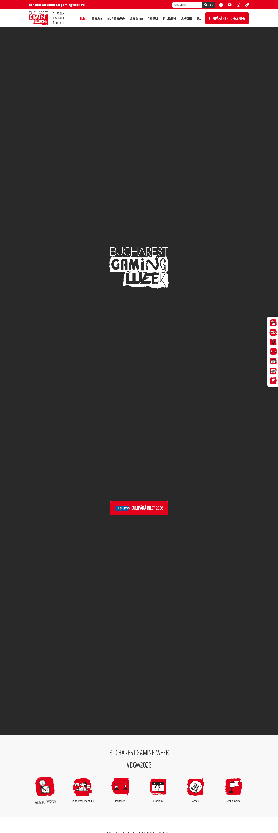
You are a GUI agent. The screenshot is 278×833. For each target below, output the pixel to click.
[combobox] (187, 5)
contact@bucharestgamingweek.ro (57, 5)
